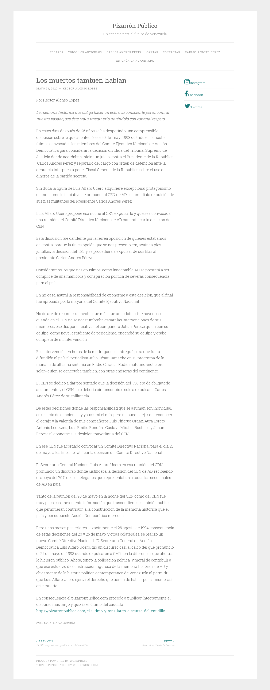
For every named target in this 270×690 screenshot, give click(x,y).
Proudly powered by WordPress (61, 660)
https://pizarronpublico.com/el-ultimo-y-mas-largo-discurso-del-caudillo (100, 610)
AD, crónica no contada (135, 60)
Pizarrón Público (135, 25)
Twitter (193, 106)
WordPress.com (85, 665)
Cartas (152, 52)
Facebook (193, 94)
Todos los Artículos (85, 52)
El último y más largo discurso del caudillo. (70, 643)
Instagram (195, 81)
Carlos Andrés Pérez (124, 52)
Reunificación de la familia (139, 643)
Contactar (171, 52)
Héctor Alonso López (80, 88)
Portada (56, 52)
